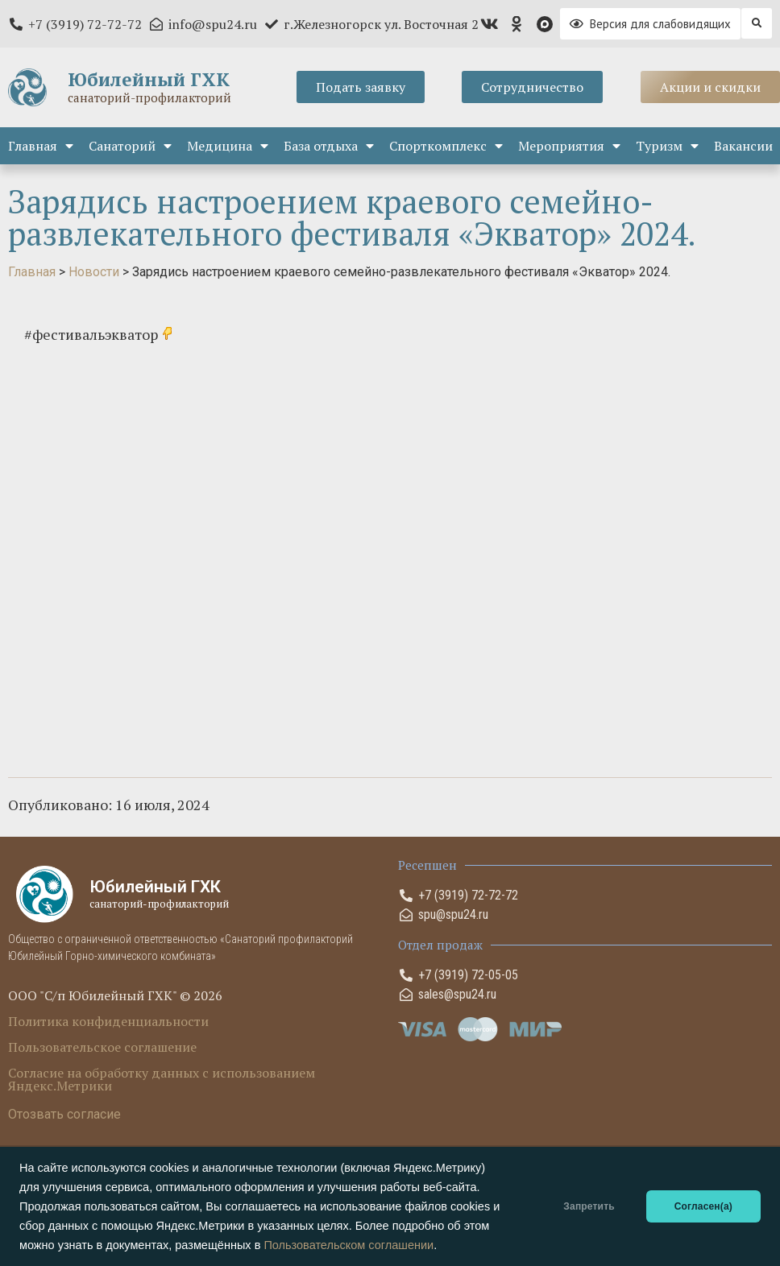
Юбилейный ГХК (149, 79)
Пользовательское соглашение (102, 1047)
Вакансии (743, 146)
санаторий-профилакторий (149, 97)
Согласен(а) (703, 1206)
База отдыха (329, 145)
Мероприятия (569, 145)
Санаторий (130, 145)
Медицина (227, 145)
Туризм (667, 145)
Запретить (588, 1206)
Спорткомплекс (446, 145)
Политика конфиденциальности (108, 1021)
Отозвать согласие (64, 1114)
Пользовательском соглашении (348, 1245)
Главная (40, 145)
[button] (756, 23)
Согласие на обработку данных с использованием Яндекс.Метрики (161, 1079)
